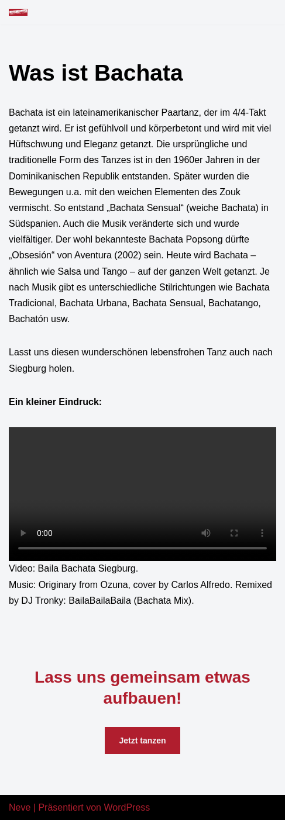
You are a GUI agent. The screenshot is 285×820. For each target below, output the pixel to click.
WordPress (127, 807)
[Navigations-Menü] (262, 12)
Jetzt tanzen (142, 740)
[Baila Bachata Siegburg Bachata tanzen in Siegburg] (18, 12)
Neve (19, 807)
